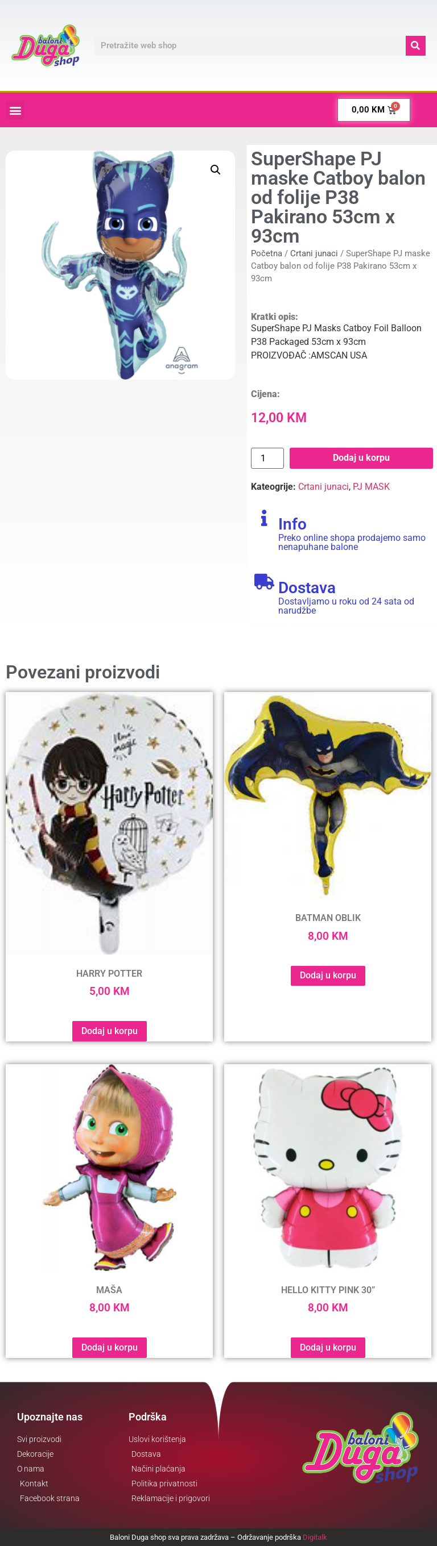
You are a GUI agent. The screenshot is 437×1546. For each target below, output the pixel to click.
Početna (266, 253)
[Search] (416, 46)
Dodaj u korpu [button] (109, 1031)
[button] (15, 110)
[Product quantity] (267, 458)
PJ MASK (371, 486)
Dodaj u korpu (361, 457)
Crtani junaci (314, 253)
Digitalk (315, 1537)
